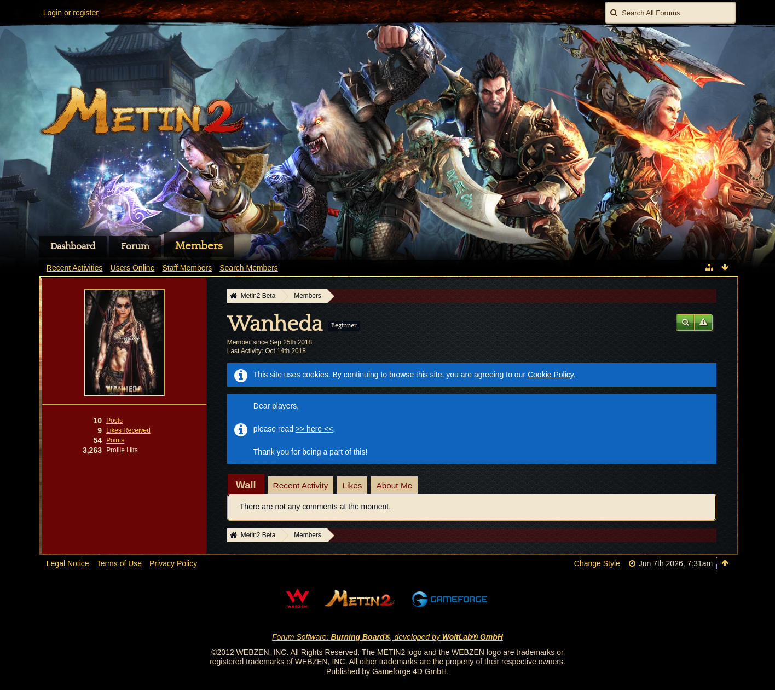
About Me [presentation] (394, 485)
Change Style (597, 563)
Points (115, 440)
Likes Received (128, 430)
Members (199, 246)
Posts (114, 420)
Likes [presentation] (352, 485)
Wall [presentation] (246, 485)
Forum (135, 246)
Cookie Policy (551, 374)
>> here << (314, 428)
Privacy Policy (173, 563)
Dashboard (72, 246)
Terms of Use (119, 563)
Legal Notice (68, 563)
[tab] (246, 485)
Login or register (71, 12)
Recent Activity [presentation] (300, 485)
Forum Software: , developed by (387, 637)
